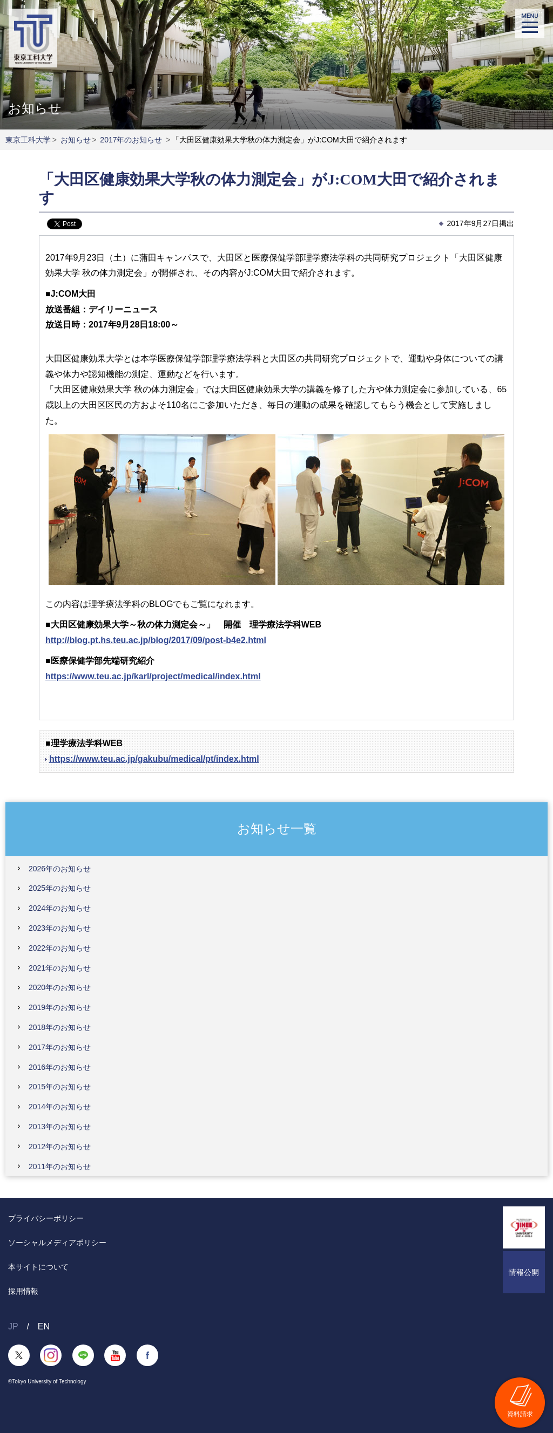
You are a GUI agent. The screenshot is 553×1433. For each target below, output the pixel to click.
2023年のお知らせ (60, 928)
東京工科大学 (28, 139)
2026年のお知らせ (60, 868)
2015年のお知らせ (60, 1086)
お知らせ (75, 139)
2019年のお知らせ (60, 1007)
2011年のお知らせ (60, 1166)
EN (43, 1326)
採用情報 (23, 1291)
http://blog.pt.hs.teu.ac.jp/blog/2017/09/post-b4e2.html (155, 640)
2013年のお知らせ (60, 1126)
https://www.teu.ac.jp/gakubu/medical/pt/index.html (154, 758)
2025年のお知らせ (60, 888)
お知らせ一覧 (276, 828)
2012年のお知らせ (60, 1146)
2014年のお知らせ (60, 1106)
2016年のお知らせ (60, 1067)
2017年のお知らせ (131, 139)
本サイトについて (38, 1267)
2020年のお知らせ (60, 987)
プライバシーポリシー (46, 1218)
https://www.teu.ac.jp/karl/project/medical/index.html (153, 676)
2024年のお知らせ (60, 908)
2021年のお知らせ (60, 968)
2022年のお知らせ (60, 948)
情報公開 (524, 1272)
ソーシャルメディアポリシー (57, 1242)
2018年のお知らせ (60, 1027)
